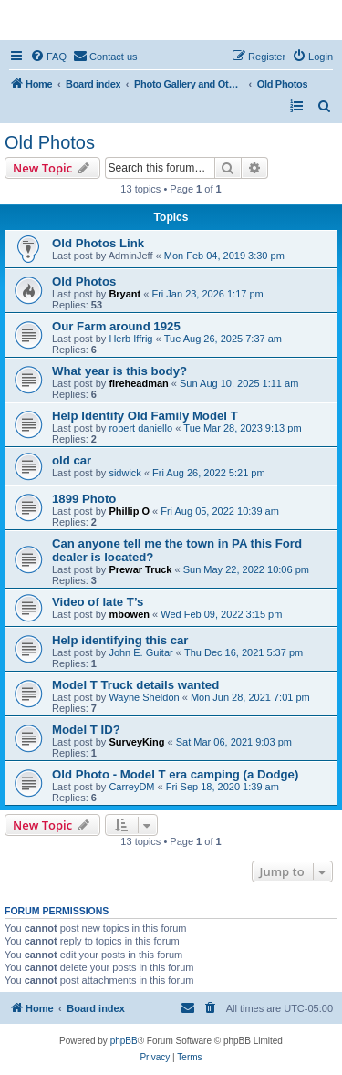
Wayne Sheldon (144, 697)
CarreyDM (131, 786)
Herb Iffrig (130, 338)
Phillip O (129, 511)
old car (71, 460)
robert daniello (140, 428)
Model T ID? (86, 729)
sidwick (124, 472)
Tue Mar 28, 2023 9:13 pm (242, 428)
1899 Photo (84, 499)
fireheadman (138, 383)
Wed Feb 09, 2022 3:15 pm (221, 614)
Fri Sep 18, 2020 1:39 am (222, 786)
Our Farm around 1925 (116, 326)
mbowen (129, 614)
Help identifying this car (120, 640)
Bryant (124, 293)
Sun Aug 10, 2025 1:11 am (239, 383)
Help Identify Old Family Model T (145, 416)
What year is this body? (119, 371)
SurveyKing (136, 741)
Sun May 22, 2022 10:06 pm (246, 569)
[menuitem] (48, 57)
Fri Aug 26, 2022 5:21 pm (208, 472)
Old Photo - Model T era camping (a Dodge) (175, 774)
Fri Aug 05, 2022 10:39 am (220, 511)
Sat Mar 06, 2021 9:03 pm (234, 741)
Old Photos (50, 142)
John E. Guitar (140, 652)
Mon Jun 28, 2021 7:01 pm (250, 697)
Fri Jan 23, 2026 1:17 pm (207, 293)
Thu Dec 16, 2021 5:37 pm (243, 652)
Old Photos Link (98, 243)
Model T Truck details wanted (135, 685)
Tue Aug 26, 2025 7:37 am (223, 338)
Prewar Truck (140, 569)
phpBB (124, 1041)
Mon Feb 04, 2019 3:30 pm (224, 255)
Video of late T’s (97, 602)
